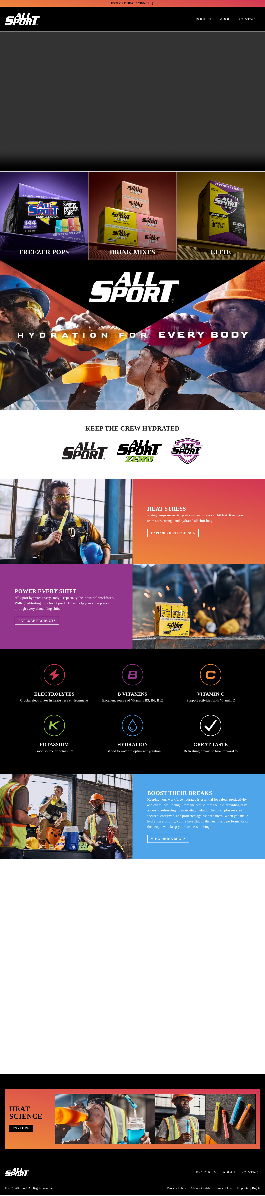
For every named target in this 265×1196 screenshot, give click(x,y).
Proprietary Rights (248, 1188)
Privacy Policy (176, 1188)
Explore (23, 1129)
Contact (248, 19)
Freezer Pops (44, 251)
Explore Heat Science (176, 533)
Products (203, 19)
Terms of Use (223, 1188)
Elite (221, 251)
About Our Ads (200, 1188)
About (226, 19)
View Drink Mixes (171, 839)
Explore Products (40, 621)
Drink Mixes (132, 251)
